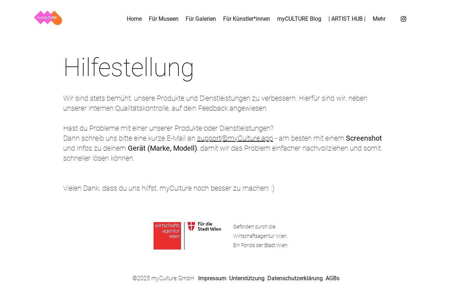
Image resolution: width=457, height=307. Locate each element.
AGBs (333, 278)
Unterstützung (247, 278)
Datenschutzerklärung (295, 278)
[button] (379, 19)
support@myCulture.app (235, 138)
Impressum (212, 278)
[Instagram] (403, 18)
